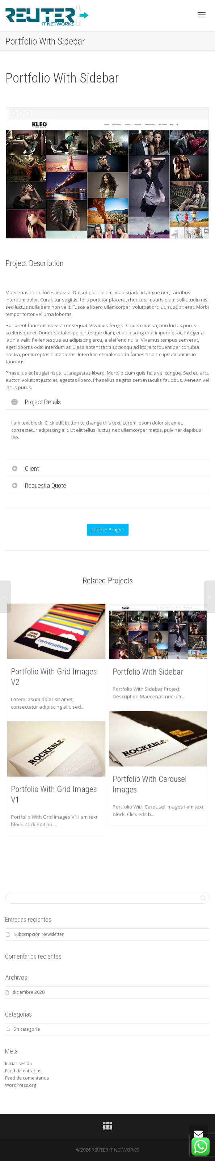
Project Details (43, 402)
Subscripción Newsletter (39, 934)
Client (32, 468)
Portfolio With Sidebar (150, 669)
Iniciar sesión (18, 1063)
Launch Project (108, 529)
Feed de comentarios (27, 1078)
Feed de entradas (23, 1071)
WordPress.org (20, 1085)
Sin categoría (26, 1029)
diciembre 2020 (28, 992)
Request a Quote (45, 485)
